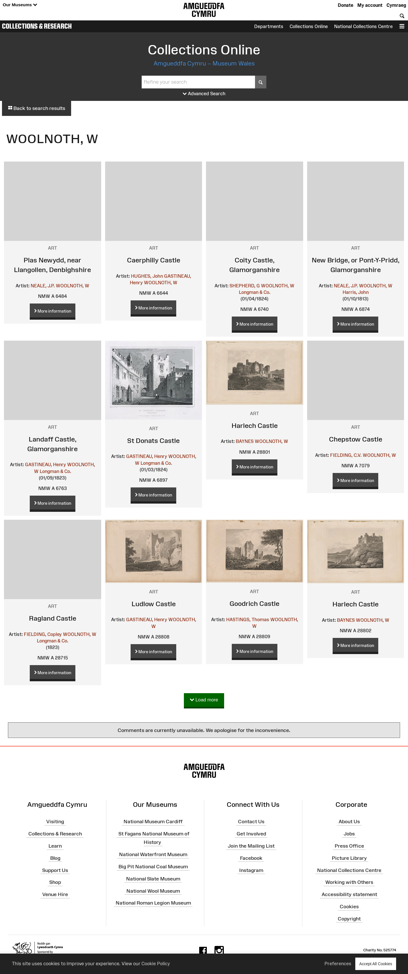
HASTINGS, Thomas (247, 619)
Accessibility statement (349, 894)
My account (369, 5)
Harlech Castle (254, 425)
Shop (55, 882)
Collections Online (309, 26)
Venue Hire (55, 894)
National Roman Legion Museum (153, 903)
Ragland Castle (52, 618)
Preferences (337, 963)
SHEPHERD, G (245, 285)
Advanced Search (204, 94)
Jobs (349, 834)
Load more (204, 700)
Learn (55, 846)
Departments (268, 26)
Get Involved (251, 834)
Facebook (251, 858)
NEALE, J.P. (43, 285)
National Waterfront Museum (153, 854)
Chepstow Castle (355, 439)
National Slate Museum (153, 879)
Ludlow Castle (153, 604)
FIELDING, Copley (43, 634)
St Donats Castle (153, 440)
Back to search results (36, 108)
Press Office (349, 846)
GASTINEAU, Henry (45, 464)
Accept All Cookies (375, 963)
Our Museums (20, 5)
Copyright (349, 919)
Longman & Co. (254, 292)
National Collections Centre (363, 26)
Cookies (349, 906)
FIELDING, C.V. (346, 455)
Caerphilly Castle (153, 260)
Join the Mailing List (251, 846)
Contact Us (251, 821)
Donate (345, 5)
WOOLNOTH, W (72, 285)
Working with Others (349, 882)
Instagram (251, 870)
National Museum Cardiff (153, 821)
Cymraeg (396, 5)
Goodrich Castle (254, 603)
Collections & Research (37, 26)
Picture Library (349, 858)
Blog (55, 858)
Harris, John (356, 292)
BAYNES (245, 441)
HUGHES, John (147, 276)
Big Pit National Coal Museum (153, 866)
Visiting (55, 821)
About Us (349, 821)
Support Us (55, 870)
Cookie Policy (155, 963)
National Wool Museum (153, 891)
